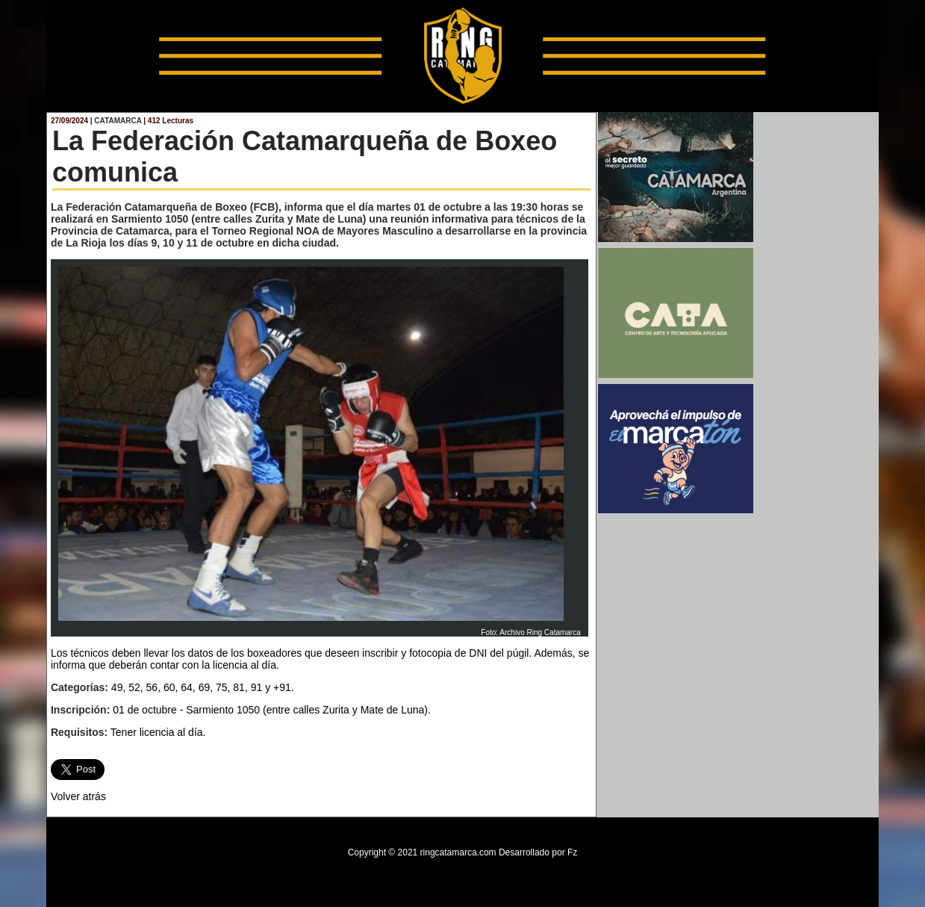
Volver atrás (78, 796)
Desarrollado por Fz (538, 852)
